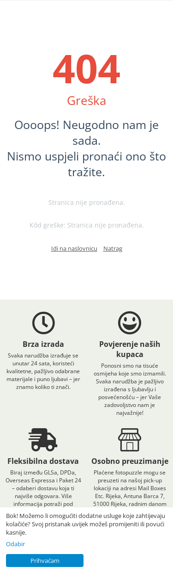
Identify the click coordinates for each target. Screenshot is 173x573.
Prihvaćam (45, 560)
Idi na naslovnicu (74, 248)
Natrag (112, 248)
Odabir (15, 544)
